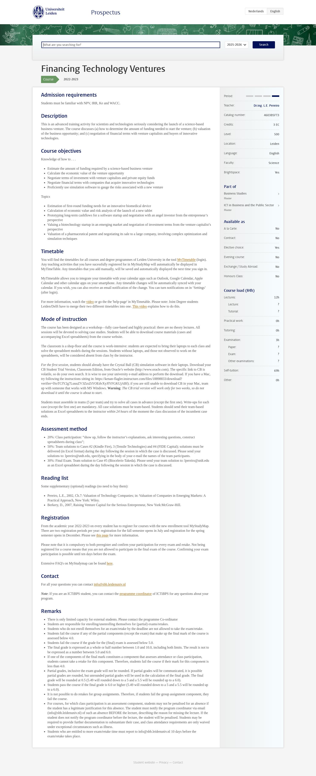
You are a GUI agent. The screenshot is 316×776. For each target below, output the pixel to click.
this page (102, 535)
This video (139, 306)
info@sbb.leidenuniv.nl (110, 584)
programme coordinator (136, 593)
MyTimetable (186, 259)
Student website (144, 762)
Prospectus (105, 12)
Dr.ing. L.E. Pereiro (266, 106)
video (90, 301)
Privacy (163, 762)
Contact (178, 762)
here (110, 563)
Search (263, 45)
